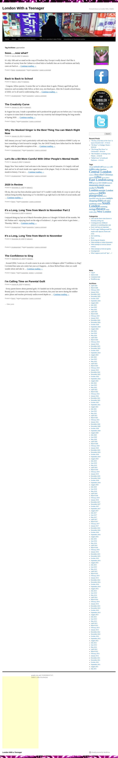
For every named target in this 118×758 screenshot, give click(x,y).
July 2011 (94, 669)
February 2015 (95, 576)
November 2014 (95, 582)
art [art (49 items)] (101, 166)
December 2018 (95, 476)
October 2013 (95, 610)
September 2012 (95, 638)
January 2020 (95, 448)
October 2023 (95, 350)
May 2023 (94, 361)
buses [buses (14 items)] (108, 167)
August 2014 (94, 589)
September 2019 (95, 456)
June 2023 (94, 359)
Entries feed (94, 275)
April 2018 (94, 493)
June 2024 (94, 333)
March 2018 (94, 495)
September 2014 (95, 586)
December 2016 (95, 528)
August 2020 (94, 433)
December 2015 (95, 554)
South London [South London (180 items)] (99, 204)
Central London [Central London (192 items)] (100, 172)
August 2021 (94, 407)
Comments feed (95, 277)
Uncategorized (20, 70)
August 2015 (94, 563)
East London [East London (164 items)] (97, 180)
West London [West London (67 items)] (104, 211)
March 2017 (94, 521)
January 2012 (95, 656)
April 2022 (94, 389)
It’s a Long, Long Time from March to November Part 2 (37, 210)
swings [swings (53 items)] (92, 209)
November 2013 (95, 608)
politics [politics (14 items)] (105, 196)
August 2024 (94, 329)
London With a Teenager (23, 8)
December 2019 (95, 450)
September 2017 (95, 508)
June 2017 (94, 515)
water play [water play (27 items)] (93, 212)
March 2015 (94, 573)
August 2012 (94, 640)
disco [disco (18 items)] (107, 177)
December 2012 (95, 632)
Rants (13, 70)
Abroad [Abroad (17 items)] (91, 167)
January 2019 (95, 474)
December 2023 (95, 346)
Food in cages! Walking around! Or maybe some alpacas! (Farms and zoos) (101, 231)
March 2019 (94, 469)
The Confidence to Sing (19, 255)
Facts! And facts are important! (100, 227)
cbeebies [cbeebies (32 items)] (103, 169)
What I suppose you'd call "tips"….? (101, 253)
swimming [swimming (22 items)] (103, 207)
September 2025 (95, 301)
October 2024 (95, 324)
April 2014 (94, 597)
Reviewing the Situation (98, 240)
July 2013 (94, 617)
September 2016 (95, 534)
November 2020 (95, 426)
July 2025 (94, 305)
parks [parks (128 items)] (102, 193)
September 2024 (95, 327)
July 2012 (94, 643)
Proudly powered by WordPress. (101, 752)
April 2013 (94, 623)
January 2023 (95, 370)
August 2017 (94, 511)
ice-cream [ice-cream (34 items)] (103, 183)
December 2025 (95, 294)
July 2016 (94, 539)
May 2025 (94, 309)
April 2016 (94, 545)
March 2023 (94, 366)
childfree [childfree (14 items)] (91, 175)
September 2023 (95, 353)
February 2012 (95, 653)
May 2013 (94, 621)
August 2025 (94, 303)
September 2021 (95, 405)
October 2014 (95, 584)
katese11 (26, 56)
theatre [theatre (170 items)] (100, 209)
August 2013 (94, 614)
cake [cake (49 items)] (97, 169)
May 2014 (94, 595)
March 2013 (94, 625)
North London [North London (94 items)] (96, 189)
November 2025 (95, 296)
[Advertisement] (20, 712)
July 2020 (94, 435)
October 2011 (95, 662)
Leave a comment (45, 70)
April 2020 (94, 441)
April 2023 (94, 363)
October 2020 (95, 428)
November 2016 (95, 530)
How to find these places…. (27, 39)
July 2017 (94, 513)
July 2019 (94, 461)
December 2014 (95, 580)
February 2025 (95, 316)
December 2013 (95, 606)
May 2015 (94, 569)
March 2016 (94, 547)
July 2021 (94, 409)
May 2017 (94, 517)
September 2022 (95, 379)
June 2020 (94, 437)
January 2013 (95, 630)
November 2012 (95, 634)
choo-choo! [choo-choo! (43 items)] (99, 174)
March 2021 (94, 418)
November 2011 (95, 660)
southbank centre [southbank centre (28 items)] (95, 204)
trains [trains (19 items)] (107, 209)
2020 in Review (14, 184)
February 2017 (95, 524)
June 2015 (94, 567)
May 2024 (94, 335)
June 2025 (94, 307)
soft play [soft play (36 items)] (107, 201)
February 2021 (95, 420)
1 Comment (38, 273)
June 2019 (94, 463)
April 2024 (94, 337)
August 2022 (94, 381)
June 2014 (94, 593)
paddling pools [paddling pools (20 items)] (93, 193)
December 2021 (95, 398)
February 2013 (95, 627)
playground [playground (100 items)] (95, 195)
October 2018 (95, 480)
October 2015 (95, 558)
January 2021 (95, 422)
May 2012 (94, 647)
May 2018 (94, 491)
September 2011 (95, 664)
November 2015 (95, 556)
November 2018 (95, 478)
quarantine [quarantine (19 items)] (92, 198)
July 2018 (94, 487)
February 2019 (95, 472)
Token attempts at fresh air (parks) (101, 249)
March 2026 (94, 288)
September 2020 (95, 430)
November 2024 (95, 322)
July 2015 (94, 565)
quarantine (34, 70)
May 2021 (94, 413)
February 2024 (95, 342)
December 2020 (95, 424)
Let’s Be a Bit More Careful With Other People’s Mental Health (42, 158)
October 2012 (95, 636)
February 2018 (95, 498)
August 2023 (94, 355)
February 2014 (95, 602)
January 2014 (95, 604)
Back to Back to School (19, 78)
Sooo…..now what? (16, 53)
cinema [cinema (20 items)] (91, 177)
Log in (93, 272)
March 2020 (94, 443)
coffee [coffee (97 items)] (97, 177)
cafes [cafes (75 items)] (92, 169)
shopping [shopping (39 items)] (93, 201)
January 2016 (95, 552)
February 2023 (95, 368)
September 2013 (95, 612)
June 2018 (94, 489)
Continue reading (28, 66)
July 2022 (94, 383)
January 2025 (95, 318)
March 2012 (94, 651)
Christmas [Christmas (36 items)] (109, 175)
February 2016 (95, 550)
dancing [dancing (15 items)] (104, 177)
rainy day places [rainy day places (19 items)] (101, 198)
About (14, 39)
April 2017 (94, 519)
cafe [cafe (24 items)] (111, 167)
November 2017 (95, 504)
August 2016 (94, 537)
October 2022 (95, 376)
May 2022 (94, 387)
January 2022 (95, 396)
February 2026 (95, 290)
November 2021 (95, 400)
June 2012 (94, 645)
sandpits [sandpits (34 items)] (109, 198)
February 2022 (95, 394)
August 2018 (94, 485)
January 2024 (95, 344)
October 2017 (95, 506)
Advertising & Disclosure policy (74, 39)
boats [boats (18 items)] (104, 167)
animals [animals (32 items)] (97, 167)
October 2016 (95, 532)
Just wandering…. (96, 236)
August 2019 (94, 459)
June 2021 (94, 411)
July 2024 (94, 331)
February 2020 (95, 446)
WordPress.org (95, 279)
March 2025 (94, 314)
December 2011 (95, 658)
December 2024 (95, 320)
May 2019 (94, 465)
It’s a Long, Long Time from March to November (33, 235)
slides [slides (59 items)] (100, 200)
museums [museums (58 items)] (93, 185)
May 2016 (94, 543)
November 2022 (95, 374)
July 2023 (94, 357)
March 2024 (94, 340)
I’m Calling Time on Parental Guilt (25, 281)
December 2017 (95, 502)
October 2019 (95, 454)
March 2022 (94, 392)
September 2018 (95, 482)
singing (31, 273)
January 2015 (95, 578)
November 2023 (95, 348)
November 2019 (95, 452)
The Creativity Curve (17, 104)
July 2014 (94, 591)
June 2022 (94, 385)
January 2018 (95, 500)
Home (7, 39)
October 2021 (95, 402)
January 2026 (95, 292)
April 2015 (94, 571)
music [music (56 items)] (102, 185)
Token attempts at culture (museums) (101, 242)
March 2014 (94, 599)
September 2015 (95, 560)
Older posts (9, 304)
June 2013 (94, 619)
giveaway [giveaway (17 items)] (95, 183)
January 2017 (95, 526)
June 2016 (94, 541)
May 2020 (94, 439)
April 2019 (94, 467)
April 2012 (94, 649)
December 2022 (95, 372)
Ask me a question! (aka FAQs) (50, 39)
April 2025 (94, 311)
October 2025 (95, 298)
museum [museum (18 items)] (109, 183)
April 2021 (94, 415)
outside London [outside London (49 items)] (105, 190)
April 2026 (94, 285)
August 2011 (94, 666)
